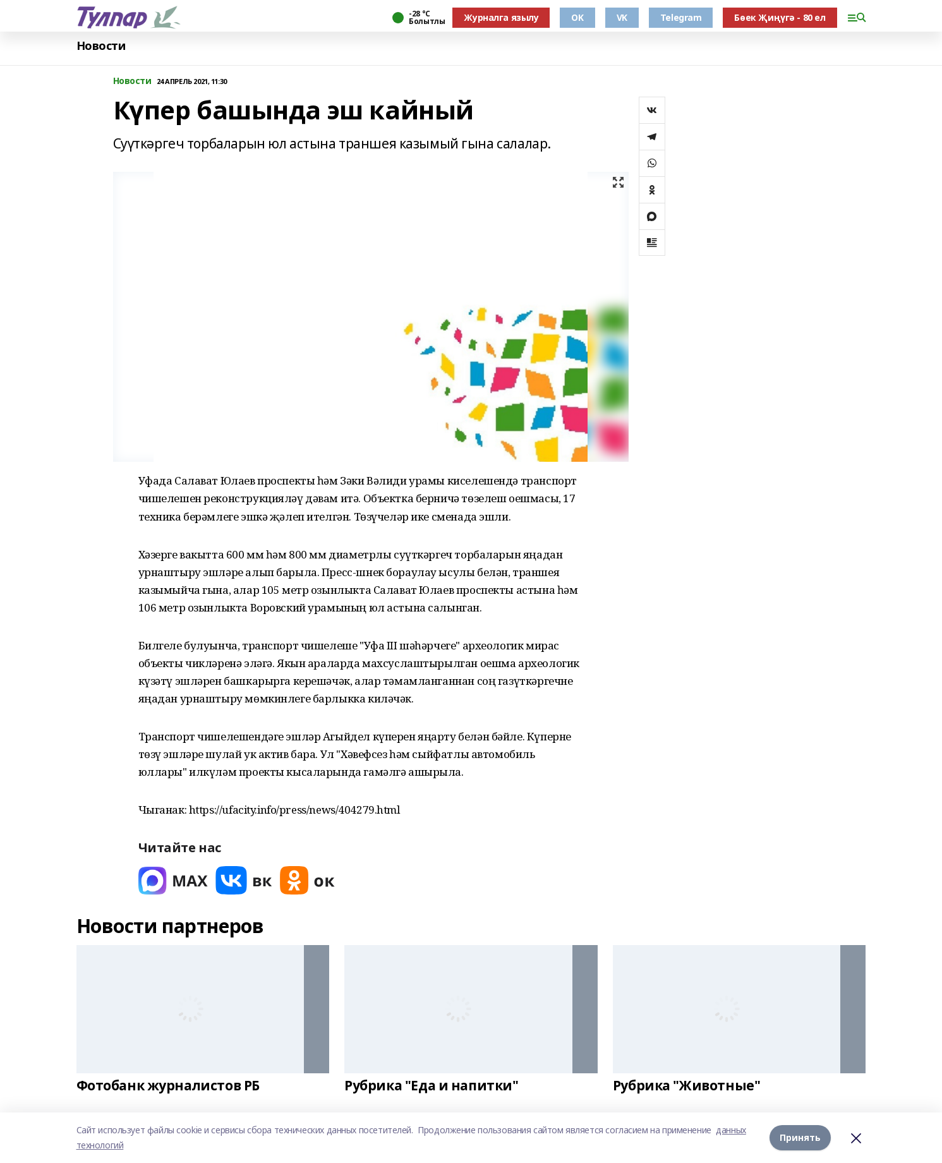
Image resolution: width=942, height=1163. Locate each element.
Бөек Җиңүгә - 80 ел (779, 17)
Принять (800, 1137)
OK (577, 17)
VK (622, 17)
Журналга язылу (501, 17)
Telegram (681, 17)
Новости (101, 45)
